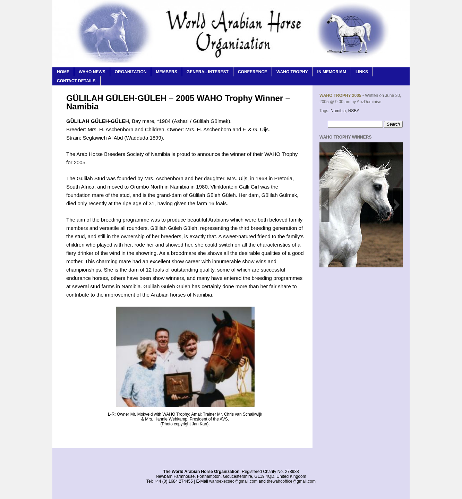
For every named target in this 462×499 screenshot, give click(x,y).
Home (63, 71)
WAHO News (92, 71)
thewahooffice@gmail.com (291, 481)
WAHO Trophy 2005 (340, 95)
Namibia (338, 110)
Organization (131, 71)
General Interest (208, 71)
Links (362, 71)
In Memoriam (331, 71)
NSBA (354, 110)
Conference (252, 71)
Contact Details (76, 80)
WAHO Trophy (292, 71)
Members (166, 71)
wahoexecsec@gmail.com (233, 481)
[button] (325, 205)
